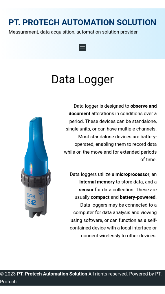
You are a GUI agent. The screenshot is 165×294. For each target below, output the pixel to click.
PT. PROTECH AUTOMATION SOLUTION (82, 22)
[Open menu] (82, 47)
